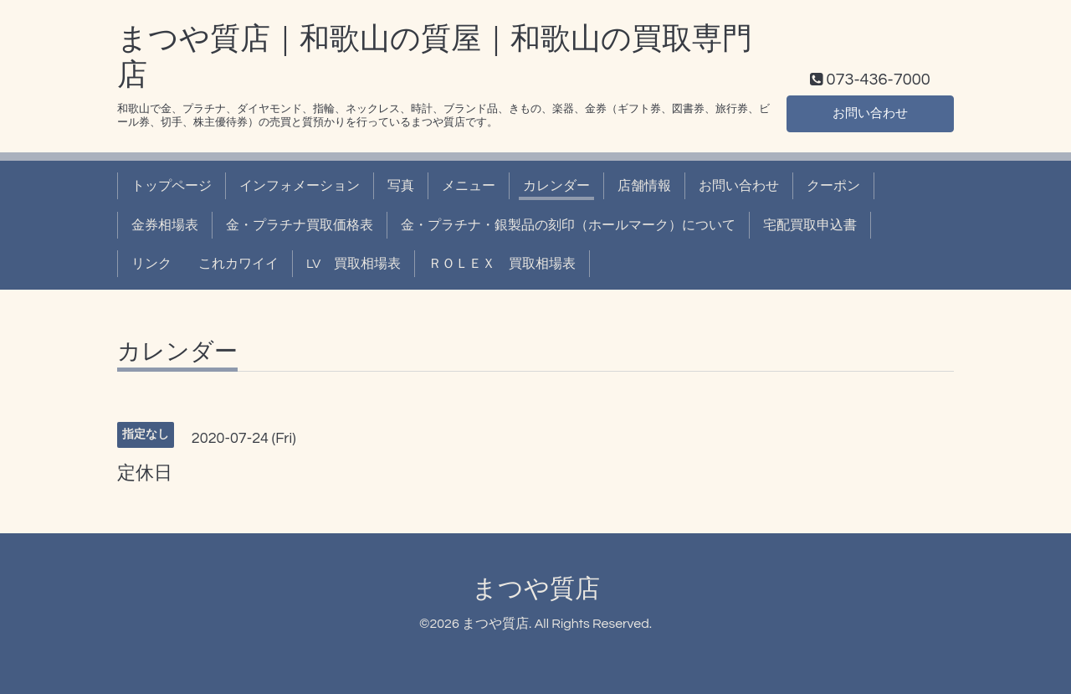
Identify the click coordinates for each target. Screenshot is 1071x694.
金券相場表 (164, 225)
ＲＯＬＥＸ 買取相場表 (502, 263)
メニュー (468, 186)
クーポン (833, 186)
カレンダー (556, 186)
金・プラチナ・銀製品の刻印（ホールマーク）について (568, 225)
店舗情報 (644, 186)
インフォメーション (299, 186)
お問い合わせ (870, 113)
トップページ (171, 186)
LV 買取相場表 (353, 263)
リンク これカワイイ (205, 263)
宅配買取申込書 (810, 225)
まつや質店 (536, 589)
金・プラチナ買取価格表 (299, 225)
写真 (400, 186)
